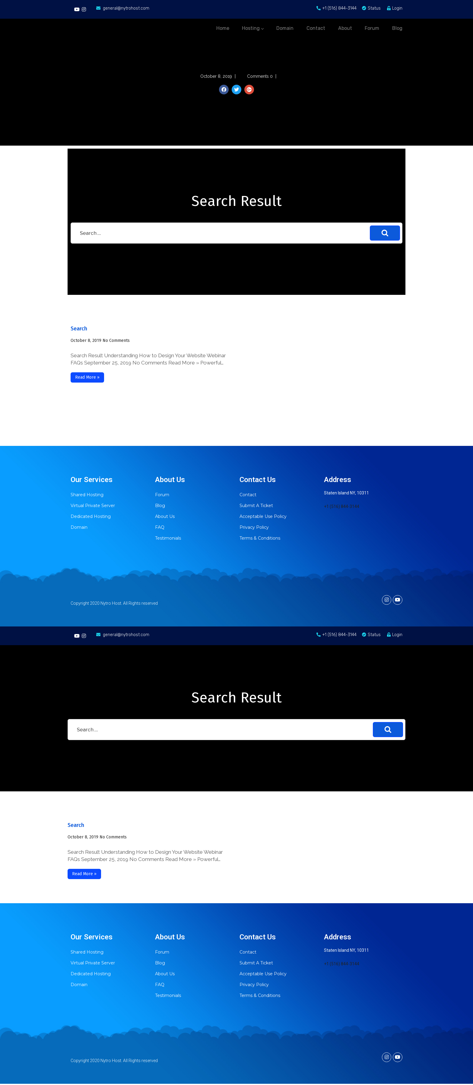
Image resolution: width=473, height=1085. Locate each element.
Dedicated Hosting (91, 516)
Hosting (227, 26)
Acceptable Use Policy (263, 516)
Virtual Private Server (93, 505)
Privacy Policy (254, 527)
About (334, 26)
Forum (162, 494)
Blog (160, 505)
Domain (79, 527)
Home (191, 26)
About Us (165, 516)
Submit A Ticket (256, 505)
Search (79, 328)
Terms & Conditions (260, 538)
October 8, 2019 (86, 340)
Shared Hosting (87, 494)
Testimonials (168, 538)
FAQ (159, 527)
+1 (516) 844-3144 (341, 506)
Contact (248, 494)
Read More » (87, 377)
